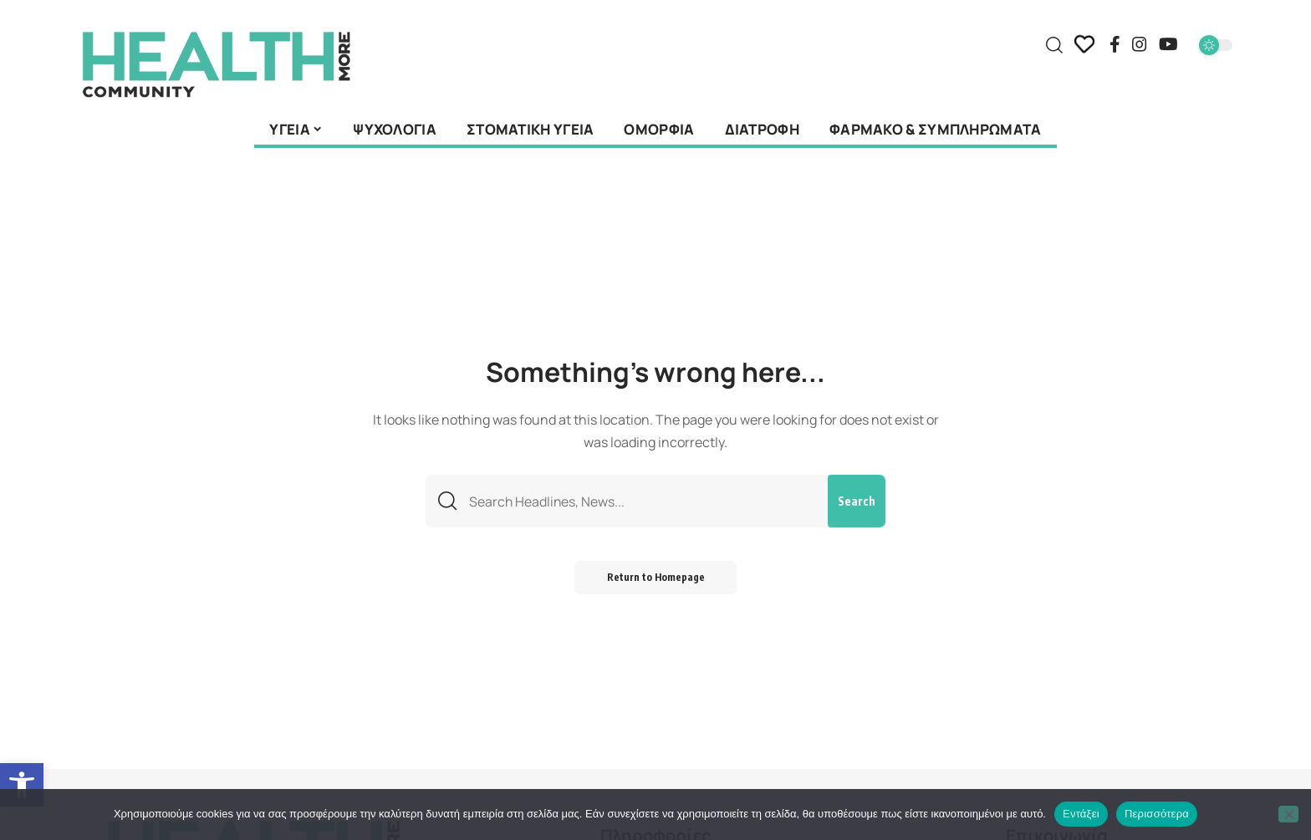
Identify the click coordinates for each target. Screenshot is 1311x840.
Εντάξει (1081, 813)
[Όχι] (1288, 814)
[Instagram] (1139, 44)
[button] (21, 785)
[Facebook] (1115, 44)
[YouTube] (1168, 44)
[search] (1054, 45)
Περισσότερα (1157, 813)
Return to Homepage (656, 579)
